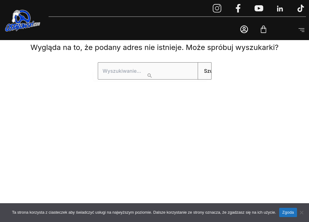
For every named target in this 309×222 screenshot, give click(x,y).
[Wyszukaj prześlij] (150, 76)
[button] (301, 30)
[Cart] (263, 29)
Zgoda (288, 212)
